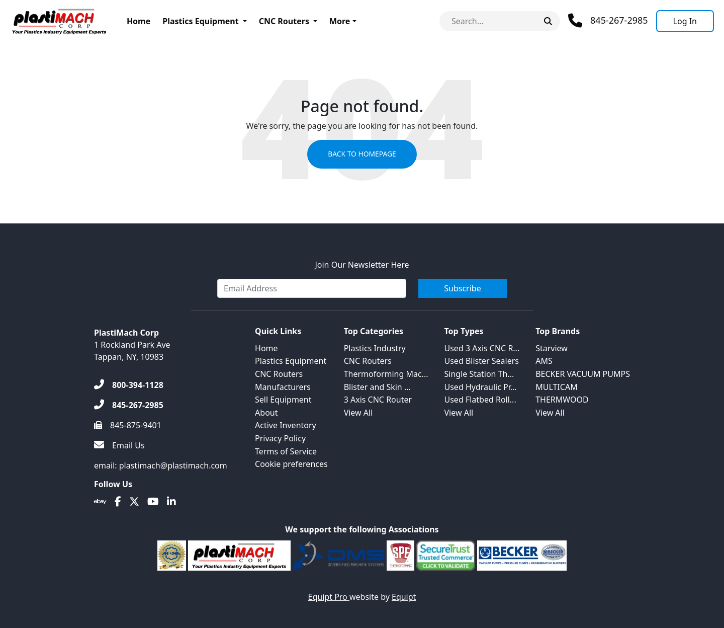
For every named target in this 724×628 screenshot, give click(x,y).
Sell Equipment (283, 399)
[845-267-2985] (128, 405)
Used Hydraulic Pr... (480, 386)
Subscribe (462, 288)
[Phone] (608, 21)
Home (138, 21)
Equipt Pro (328, 596)
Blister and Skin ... (377, 386)
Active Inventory (285, 425)
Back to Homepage (361, 154)
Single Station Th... (479, 373)
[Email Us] (119, 445)
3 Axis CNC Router (378, 399)
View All (358, 412)
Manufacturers (283, 386)
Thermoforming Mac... (386, 373)
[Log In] (685, 21)
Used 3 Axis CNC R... (482, 348)
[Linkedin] (171, 502)
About (266, 412)
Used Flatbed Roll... (480, 399)
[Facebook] (118, 502)
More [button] (339, 21)
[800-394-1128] (128, 384)
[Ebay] (100, 502)
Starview (551, 348)
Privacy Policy (280, 438)
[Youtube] (153, 502)
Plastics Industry (375, 348)
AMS (544, 360)
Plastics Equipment (200, 21)
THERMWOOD (562, 399)
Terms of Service (286, 451)
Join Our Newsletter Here (362, 264)
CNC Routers (284, 21)
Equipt (404, 596)
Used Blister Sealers (481, 360)
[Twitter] (134, 502)
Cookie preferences (291, 463)
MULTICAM (556, 386)
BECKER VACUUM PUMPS (582, 373)
